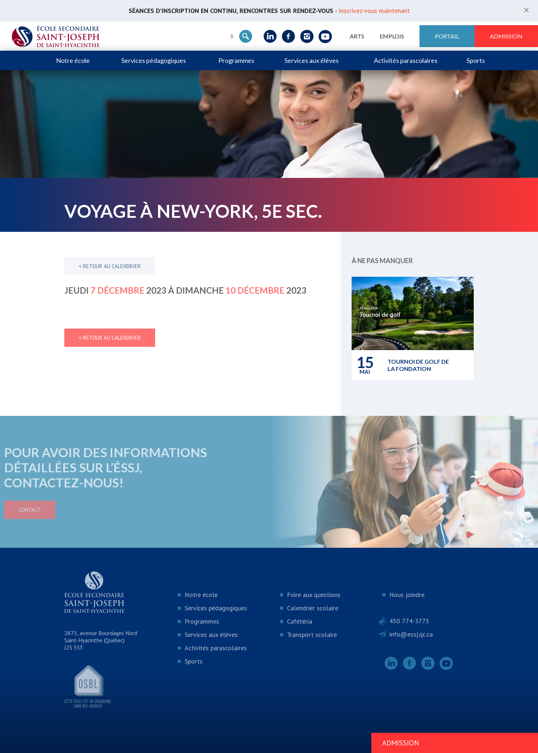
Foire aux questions (313, 595)
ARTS (357, 36)
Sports (476, 60)
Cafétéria (299, 621)
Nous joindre (407, 595)
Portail (447, 36)
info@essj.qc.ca (411, 634)
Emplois (392, 36)
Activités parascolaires (405, 60)
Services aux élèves (311, 60)
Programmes (236, 60)
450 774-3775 (409, 621)
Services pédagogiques (153, 60)
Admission (506, 36)
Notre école (73, 60)
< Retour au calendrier (110, 266)
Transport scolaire (312, 634)
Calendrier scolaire (312, 608)
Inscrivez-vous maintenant (374, 10)
